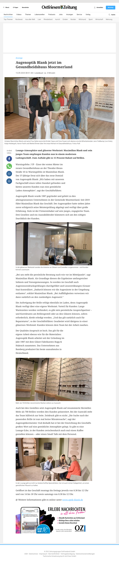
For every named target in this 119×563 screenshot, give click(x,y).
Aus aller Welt (30, 19)
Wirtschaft (99, 19)
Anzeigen (69, 14)
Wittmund (82, 19)
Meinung (109, 19)
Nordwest (19, 19)
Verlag (88, 14)
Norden (73, 19)
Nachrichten (8, 14)
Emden (65, 19)
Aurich (57, 19)
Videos (18, 14)
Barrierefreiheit (54, 554)
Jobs (61, 14)
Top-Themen (8, 19)
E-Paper (15, 7)
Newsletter (25, 7)
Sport (91, 19)
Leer (39, 19)
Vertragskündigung (68, 554)
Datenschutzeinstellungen (85, 554)
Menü (5, 7)
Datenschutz (33, 554)
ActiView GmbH (70, 556)
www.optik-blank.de (72, 499)
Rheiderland (48, 19)
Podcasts (51, 14)
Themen (28, 14)
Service (79, 14)
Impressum (43, 554)
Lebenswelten (40, 14)
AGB (26, 554)
